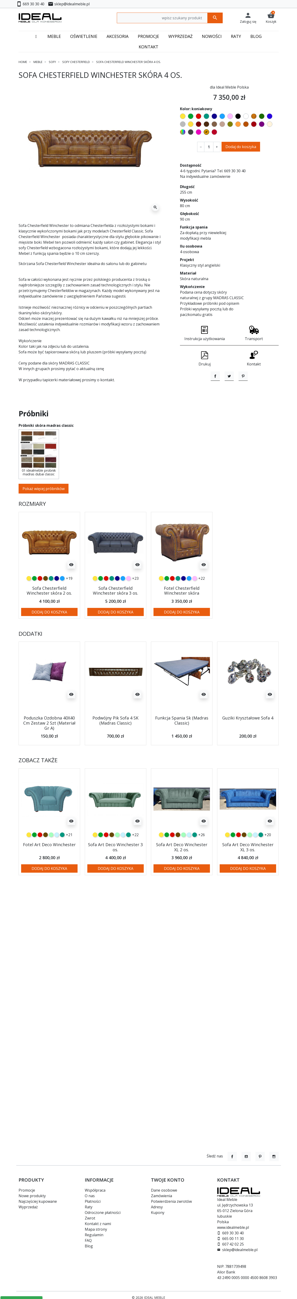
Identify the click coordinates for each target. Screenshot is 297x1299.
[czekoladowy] (45, 603)
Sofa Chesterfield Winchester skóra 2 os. (49, 615)
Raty (88, 1207)
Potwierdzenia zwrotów (171, 1201)
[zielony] (34, 603)
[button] (271, 17)
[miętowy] (51, 860)
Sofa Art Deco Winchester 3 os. (115, 872)
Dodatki (30, 659)
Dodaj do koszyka (240, 146)
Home (23, 62)
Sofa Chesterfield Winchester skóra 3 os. (115, 615)
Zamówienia (161, 1195)
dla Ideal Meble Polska (229, 87)
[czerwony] (40, 603)
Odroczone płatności (103, 1212)
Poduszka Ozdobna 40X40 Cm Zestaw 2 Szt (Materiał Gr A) (49, 748)
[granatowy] (56, 603)
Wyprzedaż (28, 1207)
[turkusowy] (51, 603)
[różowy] (128, 603)
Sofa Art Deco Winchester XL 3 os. (248, 872)
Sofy (52, 62)
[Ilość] (208, 147)
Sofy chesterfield (76, 62)
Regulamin (94, 1234)
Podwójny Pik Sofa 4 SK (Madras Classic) (115, 745)
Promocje (27, 1190)
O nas (90, 1195)
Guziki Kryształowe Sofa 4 (247, 743)
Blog (89, 1246)
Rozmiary (32, 529)
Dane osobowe (164, 1190)
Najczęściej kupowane (38, 1201)
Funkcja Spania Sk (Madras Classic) (181, 745)
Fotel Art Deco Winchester (49, 869)
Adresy (157, 1207)
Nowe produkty (32, 1195)
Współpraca (95, 1190)
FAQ (88, 1240)
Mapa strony (96, 1229)
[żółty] (28, 603)
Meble (37, 62)
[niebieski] (62, 603)
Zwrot (90, 1218)
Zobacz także (38, 785)
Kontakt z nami (98, 1223)
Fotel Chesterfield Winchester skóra (181, 615)
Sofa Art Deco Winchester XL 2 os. (181, 872)
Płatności (93, 1201)
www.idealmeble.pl (233, 1227)
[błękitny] (56, 860)
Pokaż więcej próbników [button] (44, 513)
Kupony (157, 1212)
